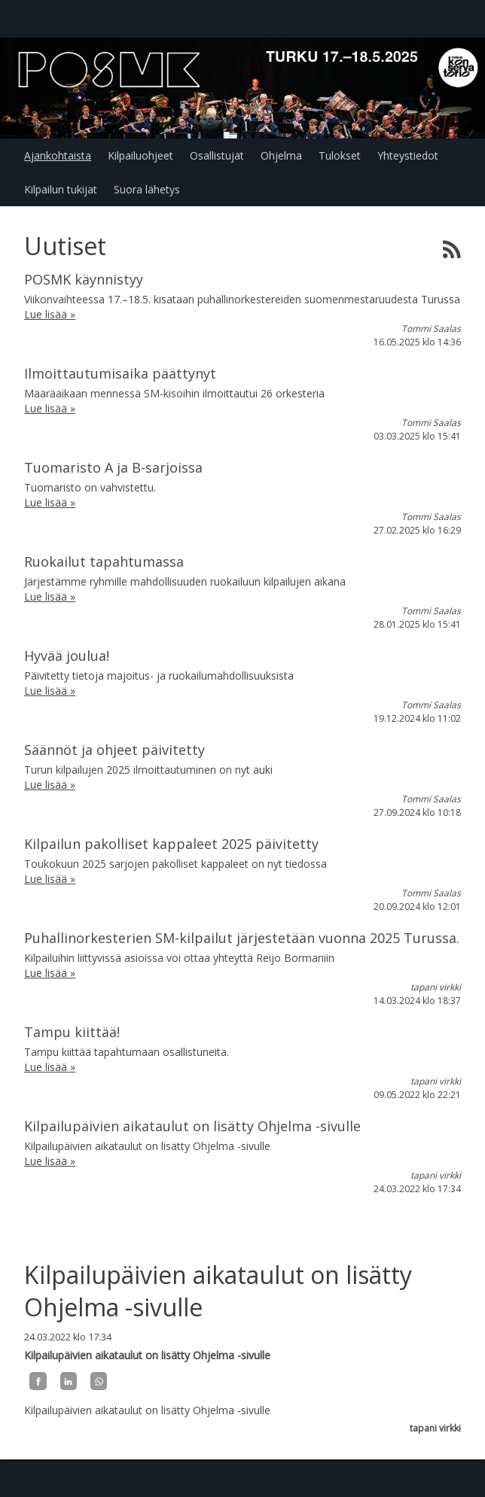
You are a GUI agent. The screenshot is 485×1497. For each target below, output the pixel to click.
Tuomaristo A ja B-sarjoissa (113, 467)
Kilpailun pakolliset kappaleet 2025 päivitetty (171, 844)
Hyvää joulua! (66, 656)
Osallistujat (217, 155)
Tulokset (340, 155)
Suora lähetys (147, 189)
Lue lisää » (49, 314)
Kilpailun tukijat (60, 189)
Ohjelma (281, 155)
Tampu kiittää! (72, 1032)
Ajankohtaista (57, 155)
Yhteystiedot (407, 155)
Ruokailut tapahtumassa (104, 561)
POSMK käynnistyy (83, 279)
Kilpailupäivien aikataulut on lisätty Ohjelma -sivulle (192, 1126)
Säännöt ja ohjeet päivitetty (114, 750)
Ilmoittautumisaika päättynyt (120, 373)
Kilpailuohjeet (140, 155)
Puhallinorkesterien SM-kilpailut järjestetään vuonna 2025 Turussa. (241, 938)
